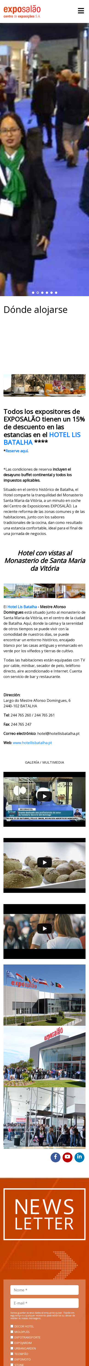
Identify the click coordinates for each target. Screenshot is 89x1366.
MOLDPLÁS (22, 1332)
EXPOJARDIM (23, 1343)
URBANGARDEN (25, 1348)
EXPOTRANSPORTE (27, 1337)
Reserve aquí (17, 450)
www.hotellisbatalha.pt (32, 742)
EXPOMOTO (22, 1359)
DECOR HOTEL (24, 1326)
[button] (33, 293)
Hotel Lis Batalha (22, 606)
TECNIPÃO (21, 1354)
